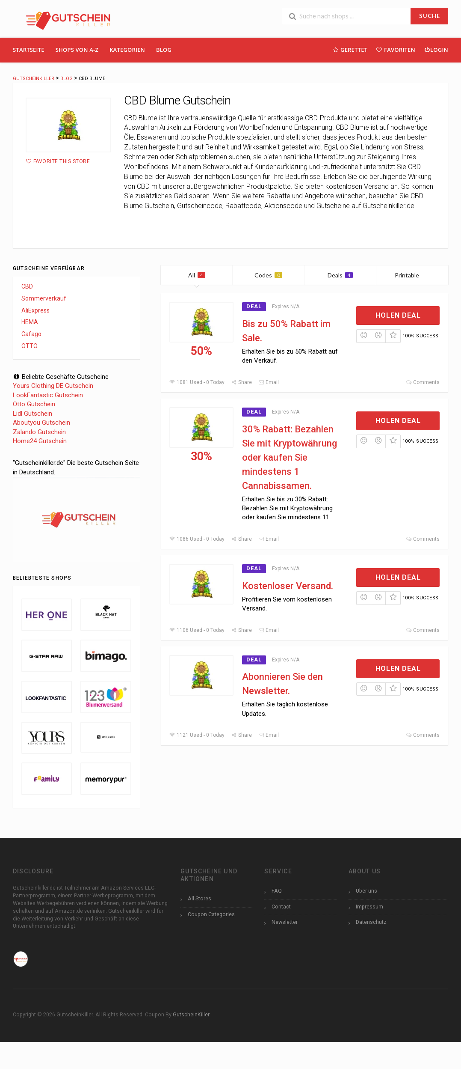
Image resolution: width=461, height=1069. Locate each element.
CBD (27, 286)
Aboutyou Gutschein (41, 422)
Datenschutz (371, 922)
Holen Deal (398, 315)
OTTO (29, 345)
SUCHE (429, 15)
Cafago (31, 334)
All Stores (199, 898)
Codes (268, 275)
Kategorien (127, 50)
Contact (281, 906)
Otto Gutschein (34, 404)
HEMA (29, 322)
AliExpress (35, 310)
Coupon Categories (211, 914)
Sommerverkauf (43, 298)
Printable (412, 275)
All (196, 275)
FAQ (277, 890)
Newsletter (285, 922)
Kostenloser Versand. (287, 586)
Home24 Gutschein (40, 441)
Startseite (28, 50)
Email (268, 382)
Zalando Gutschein (39, 432)
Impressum (369, 906)
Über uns (366, 890)
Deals (340, 275)
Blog (163, 50)
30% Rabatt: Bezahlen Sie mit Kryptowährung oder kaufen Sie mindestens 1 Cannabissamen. (289, 457)
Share (241, 382)
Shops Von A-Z (77, 50)
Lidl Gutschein (32, 413)
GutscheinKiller (191, 1014)
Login (436, 49)
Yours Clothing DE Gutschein (53, 386)
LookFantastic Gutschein (48, 395)
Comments (423, 382)
